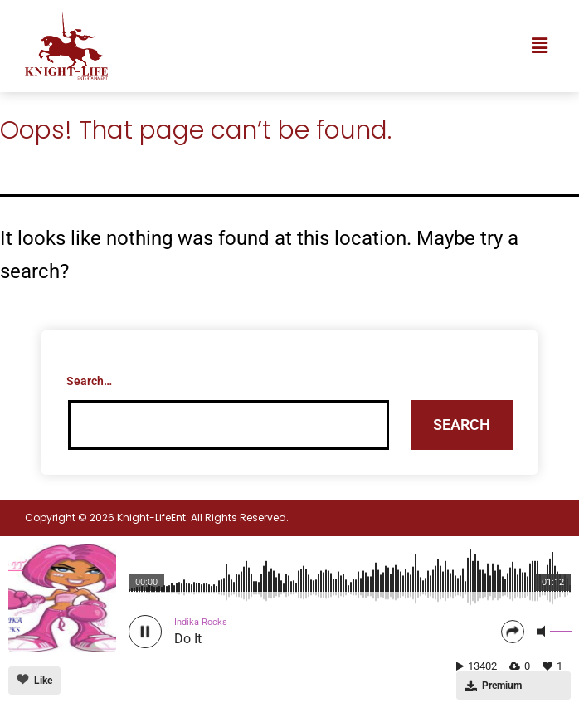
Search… (89, 381)
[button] (540, 45)
